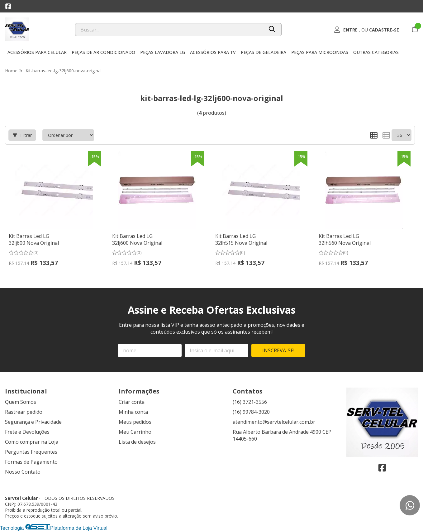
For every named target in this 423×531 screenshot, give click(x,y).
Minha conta (133, 411)
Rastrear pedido (23, 411)
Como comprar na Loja (31, 441)
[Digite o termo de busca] (169, 29)
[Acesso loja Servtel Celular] (366, 29)
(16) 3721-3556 (250, 401)
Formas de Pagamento (31, 461)
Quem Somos (20, 401)
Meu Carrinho (135, 431)
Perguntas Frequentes (31, 451)
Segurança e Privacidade (33, 421)
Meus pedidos (135, 421)
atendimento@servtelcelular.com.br (274, 421)
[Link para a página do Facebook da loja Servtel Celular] (8, 6)
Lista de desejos (137, 441)
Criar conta (132, 401)
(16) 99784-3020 (251, 411)
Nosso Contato (22, 471)
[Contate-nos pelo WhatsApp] (410, 505)
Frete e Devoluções (27, 431)
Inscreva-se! (278, 350)
